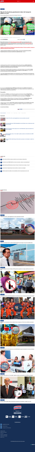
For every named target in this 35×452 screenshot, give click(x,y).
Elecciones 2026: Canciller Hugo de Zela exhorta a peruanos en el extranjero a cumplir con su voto (15, 401)
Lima (9, 43)
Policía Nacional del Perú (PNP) (16, 42)
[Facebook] (14, 413)
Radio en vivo (2, 437)
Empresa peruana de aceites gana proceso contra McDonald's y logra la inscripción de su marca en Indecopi (17, 349)
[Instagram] (18, 413)
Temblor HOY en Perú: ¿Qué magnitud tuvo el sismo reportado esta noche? (17, 118)
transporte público (28, 43)
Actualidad (10, 37)
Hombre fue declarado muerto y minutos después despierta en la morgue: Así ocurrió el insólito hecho (16, 242)
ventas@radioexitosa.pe (5, 424)
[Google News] (19, 413)
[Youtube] (16, 413)
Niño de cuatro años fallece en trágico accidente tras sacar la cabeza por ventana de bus (14, 159)
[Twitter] (15, 413)
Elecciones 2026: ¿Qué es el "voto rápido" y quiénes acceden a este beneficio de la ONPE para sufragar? (16, 375)
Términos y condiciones (3, 434)
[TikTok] (20, 413)
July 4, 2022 (20, 109)
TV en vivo (1, 433)
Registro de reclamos (3, 432)
